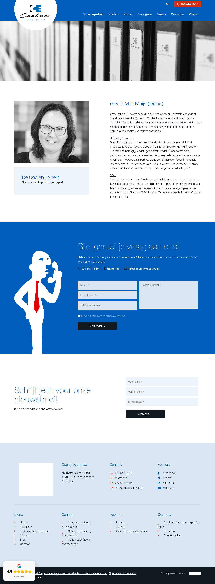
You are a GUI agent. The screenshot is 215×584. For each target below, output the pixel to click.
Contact (25, 544)
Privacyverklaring (36, 577)
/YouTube (168, 487)
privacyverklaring (115, 316)
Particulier (121, 522)
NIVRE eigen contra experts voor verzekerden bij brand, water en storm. (70, 573)
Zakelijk (120, 527)
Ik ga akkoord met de (103, 316)
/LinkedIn (168, 482)
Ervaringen (26, 527)
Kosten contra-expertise (34, 531)
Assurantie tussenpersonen (132, 531)
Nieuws (24, 535)
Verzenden (96, 326)
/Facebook (169, 473)
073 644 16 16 (187, 4)
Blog (23, 539)
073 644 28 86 (123, 482)
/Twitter (167, 478)
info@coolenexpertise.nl (141, 268)
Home (23, 522)
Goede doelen (172, 535)
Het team (169, 531)
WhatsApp (111, 268)
